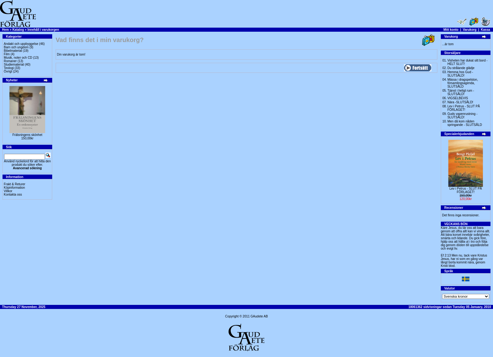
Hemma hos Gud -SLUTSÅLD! (460, 73)
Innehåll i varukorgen (43, 29)
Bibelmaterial (13, 50)
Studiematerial (14, 64)
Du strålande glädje (460, 68)
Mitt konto (450, 29)
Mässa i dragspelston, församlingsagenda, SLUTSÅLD (462, 83)
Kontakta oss (13, 194)
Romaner (10, 61)
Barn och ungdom (16, 47)
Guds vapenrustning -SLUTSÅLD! (462, 115)
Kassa (485, 29)
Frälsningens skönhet (27, 135)
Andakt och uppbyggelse (21, 44)
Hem (5, 29)
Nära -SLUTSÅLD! (460, 102)
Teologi (9, 68)
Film (7, 54)
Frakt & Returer (14, 184)
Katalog (18, 29)
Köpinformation (14, 187)
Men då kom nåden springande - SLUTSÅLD (464, 123)
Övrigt (8, 71)
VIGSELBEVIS (457, 98)
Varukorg (469, 29)
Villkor (8, 191)
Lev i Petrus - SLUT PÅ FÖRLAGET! (463, 108)
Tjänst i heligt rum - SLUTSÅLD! (460, 92)
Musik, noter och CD (18, 57)
